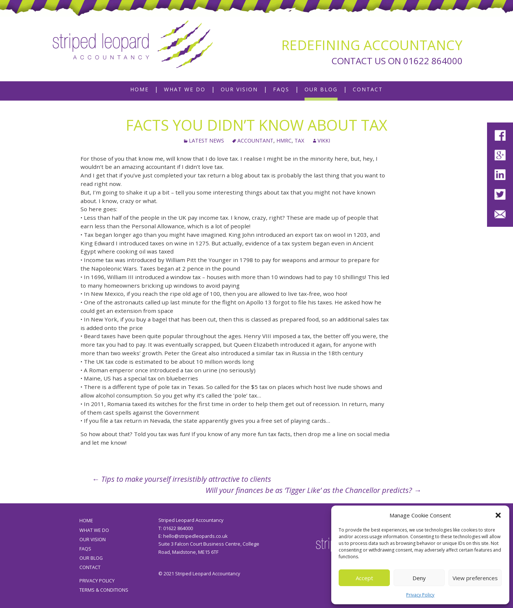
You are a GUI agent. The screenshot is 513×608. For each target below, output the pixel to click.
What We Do (184, 89)
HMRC (284, 140)
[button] (498, 515)
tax (299, 140)
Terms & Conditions (103, 590)
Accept (364, 578)
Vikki (324, 140)
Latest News (206, 140)
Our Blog (321, 89)
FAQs (281, 89)
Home (139, 89)
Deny (419, 578)
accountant (255, 140)
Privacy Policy (420, 595)
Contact (368, 89)
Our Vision (239, 89)
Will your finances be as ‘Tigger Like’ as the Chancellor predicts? (313, 490)
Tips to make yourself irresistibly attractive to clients (181, 479)
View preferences (475, 578)
